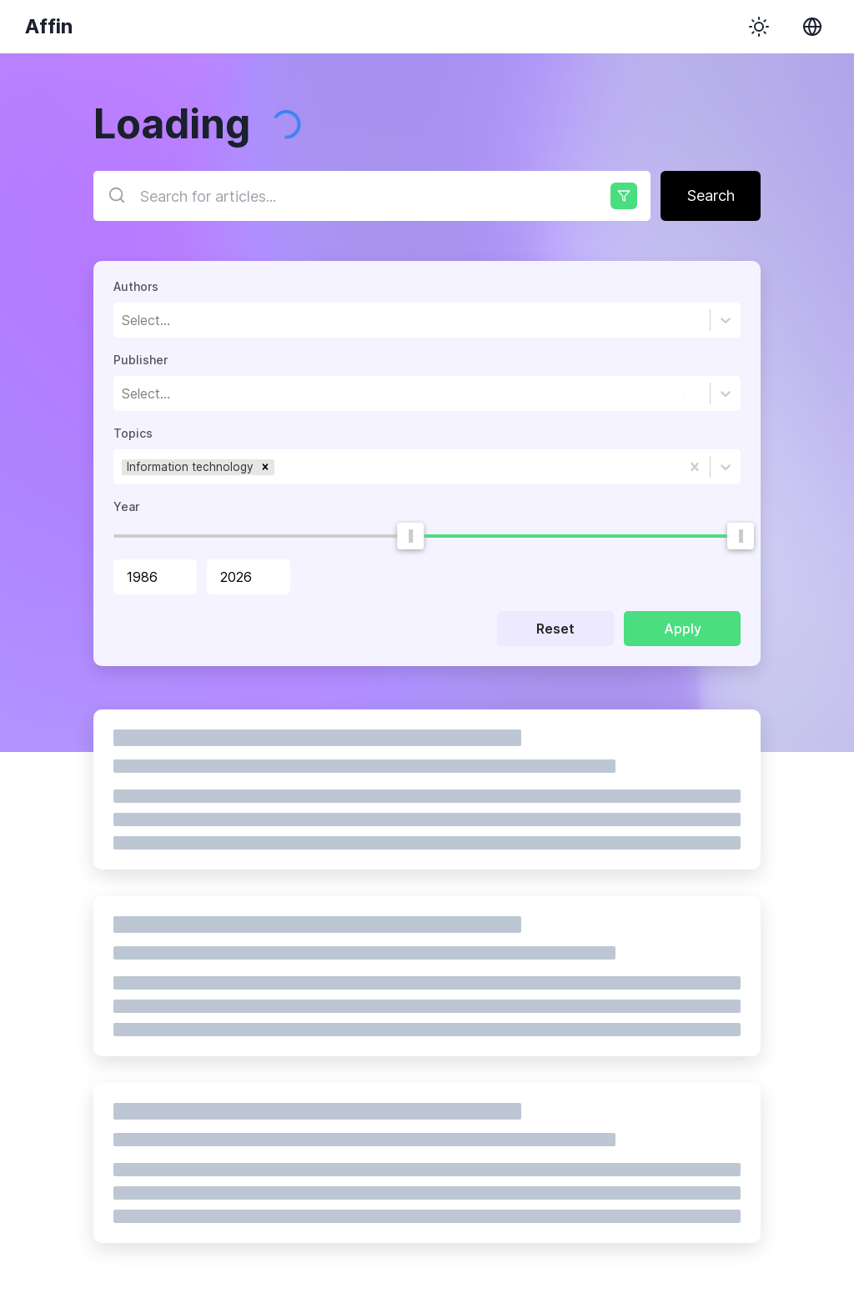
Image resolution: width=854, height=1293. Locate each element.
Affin (49, 26)
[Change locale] (812, 26)
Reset (555, 628)
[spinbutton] (155, 576)
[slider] (410, 536)
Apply (682, 628)
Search (711, 195)
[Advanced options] (623, 196)
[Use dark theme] (759, 26)
